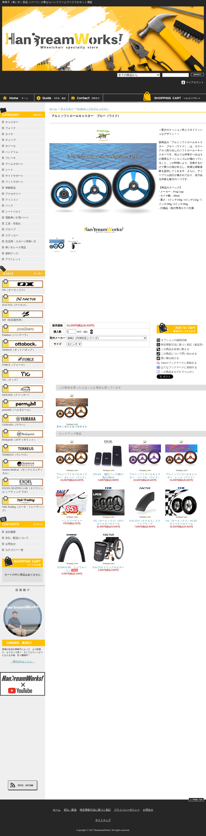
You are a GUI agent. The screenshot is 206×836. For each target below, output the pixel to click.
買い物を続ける (170, 358)
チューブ (10, 139)
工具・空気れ (13, 223)
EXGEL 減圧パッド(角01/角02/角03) (108, 459)
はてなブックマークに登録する (179, 367)
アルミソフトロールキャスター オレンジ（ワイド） (72, 411)
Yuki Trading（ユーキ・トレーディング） (23, 504)
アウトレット (13, 259)
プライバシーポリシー (127, 809)
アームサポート (14, 163)
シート (9, 169)
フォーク (10, 128)
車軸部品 (10, 187)
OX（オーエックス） (23, 285)
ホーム (17, 98)
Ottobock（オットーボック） (23, 345)
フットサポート (14, 181)
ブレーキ (10, 157)
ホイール (10, 145)
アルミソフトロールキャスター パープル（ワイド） (145, 459)
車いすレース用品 (15, 247)
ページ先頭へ (196, 799)
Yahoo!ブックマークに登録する (179, 362)
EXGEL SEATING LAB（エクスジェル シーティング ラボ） (23, 485)
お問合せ (86, 98)
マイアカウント (195, 82)
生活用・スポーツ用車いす (20, 241)
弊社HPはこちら (22, 661)
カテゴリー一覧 (14, 549)
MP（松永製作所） (23, 315)
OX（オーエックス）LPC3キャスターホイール (108, 505)
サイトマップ (103, 820)
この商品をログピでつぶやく (177, 371)
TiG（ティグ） (23, 375)
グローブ (10, 229)
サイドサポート (14, 175)
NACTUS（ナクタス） (23, 300)
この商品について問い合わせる (179, 353)
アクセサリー (13, 193)
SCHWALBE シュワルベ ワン (72, 552)
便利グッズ (11, 253)
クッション (11, 199)
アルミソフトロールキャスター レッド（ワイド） (181, 459)
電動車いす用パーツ (17, 217)
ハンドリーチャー (72, 504)
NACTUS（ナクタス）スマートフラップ (145, 505)
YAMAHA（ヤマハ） (23, 420)
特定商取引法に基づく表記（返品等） (183, 344)
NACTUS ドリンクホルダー (108, 551)
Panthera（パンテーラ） (23, 330)
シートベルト (13, 211)
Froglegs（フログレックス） (93, 108)
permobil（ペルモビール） (23, 405)
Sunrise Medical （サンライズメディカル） (23, 467)
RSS (20, 785)
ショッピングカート (171, 97)
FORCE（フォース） (23, 360)
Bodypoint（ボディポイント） (23, 435)
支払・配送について (51, 98)
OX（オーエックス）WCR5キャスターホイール (181, 505)
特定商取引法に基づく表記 (95, 809)
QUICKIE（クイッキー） (23, 390)
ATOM (29, 785)
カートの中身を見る (22, 561)
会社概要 (10, 531)
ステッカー (11, 235)
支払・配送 (70, 809)
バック (9, 205)
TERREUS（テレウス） (23, 450)
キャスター (11, 122)
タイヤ (9, 134)
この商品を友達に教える (175, 349)
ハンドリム (11, 151)
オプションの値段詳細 (174, 340)
